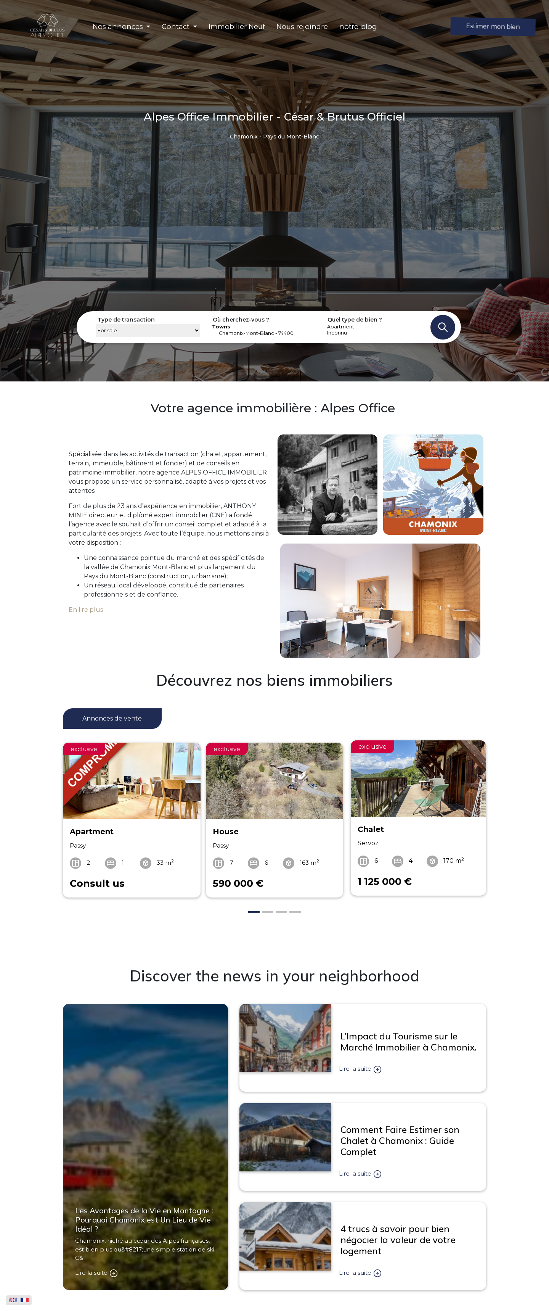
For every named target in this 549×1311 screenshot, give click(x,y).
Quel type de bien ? (354, 319)
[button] (122, 27)
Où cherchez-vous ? (241, 319)
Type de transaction (126, 319)
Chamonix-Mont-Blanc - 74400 (263, 333)
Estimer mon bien (493, 26)
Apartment (378, 327)
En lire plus (86, 609)
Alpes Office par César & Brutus (387, 1294)
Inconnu (378, 333)
